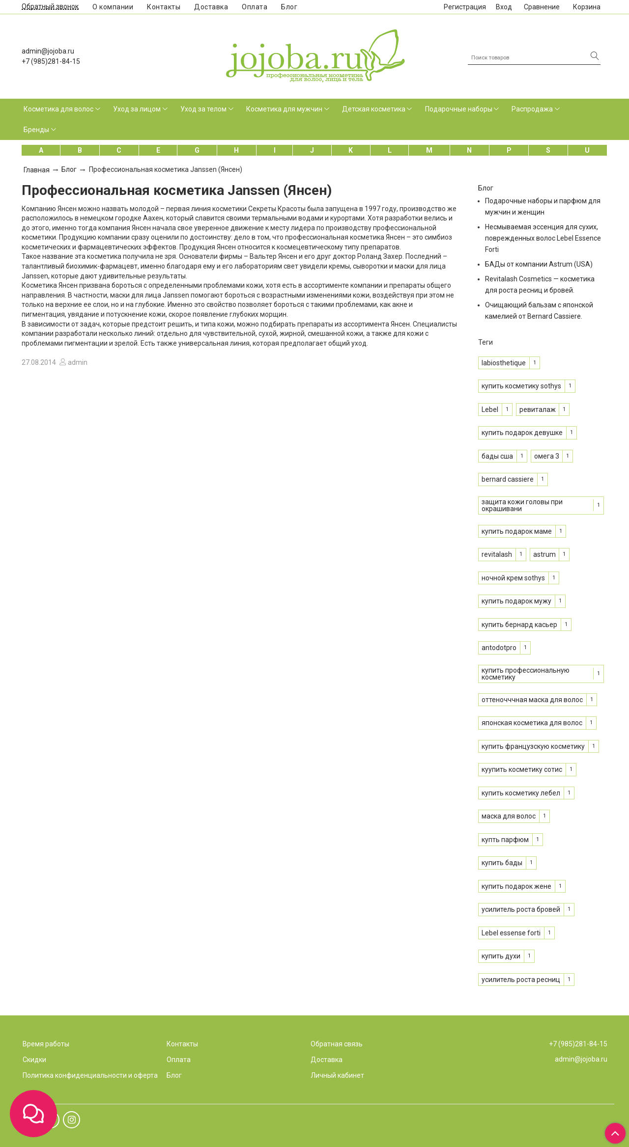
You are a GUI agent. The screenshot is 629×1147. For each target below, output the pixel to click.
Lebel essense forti (511, 933)
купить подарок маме (517, 531)
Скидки (34, 1060)
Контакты (163, 7)
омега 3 (546, 456)
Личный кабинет (337, 1075)
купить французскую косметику (533, 746)
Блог (289, 7)
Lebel (490, 409)
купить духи (501, 956)
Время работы (46, 1044)
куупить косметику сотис (522, 769)
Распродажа (532, 109)
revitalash (497, 554)
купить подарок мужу (516, 601)
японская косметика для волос (532, 723)
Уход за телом (203, 109)
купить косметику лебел (521, 793)
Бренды (36, 130)
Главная (37, 170)
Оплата (254, 7)
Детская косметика (373, 109)
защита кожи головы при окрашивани (522, 505)
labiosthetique (504, 363)
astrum (544, 554)
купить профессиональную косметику (526, 673)
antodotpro (499, 648)
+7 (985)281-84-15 (51, 61)
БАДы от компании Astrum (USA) (539, 264)
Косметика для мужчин (284, 109)
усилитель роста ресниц (521, 979)
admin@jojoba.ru (48, 51)
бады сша (497, 456)
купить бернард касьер (519, 624)
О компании (112, 7)
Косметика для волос (58, 109)
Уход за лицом (137, 109)
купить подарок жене (516, 886)
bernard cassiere (508, 479)
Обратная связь (337, 1044)
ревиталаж (537, 409)
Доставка (211, 7)
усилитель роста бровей (521, 909)
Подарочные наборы (458, 109)
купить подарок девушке (522, 433)
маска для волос (509, 816)
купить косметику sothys (521, 386)
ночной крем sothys (513, 578)
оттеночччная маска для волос (532, 700)
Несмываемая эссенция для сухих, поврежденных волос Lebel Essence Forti (543, 238)
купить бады (502, 863)
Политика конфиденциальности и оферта (90, 1075)
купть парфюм (505, 840)
